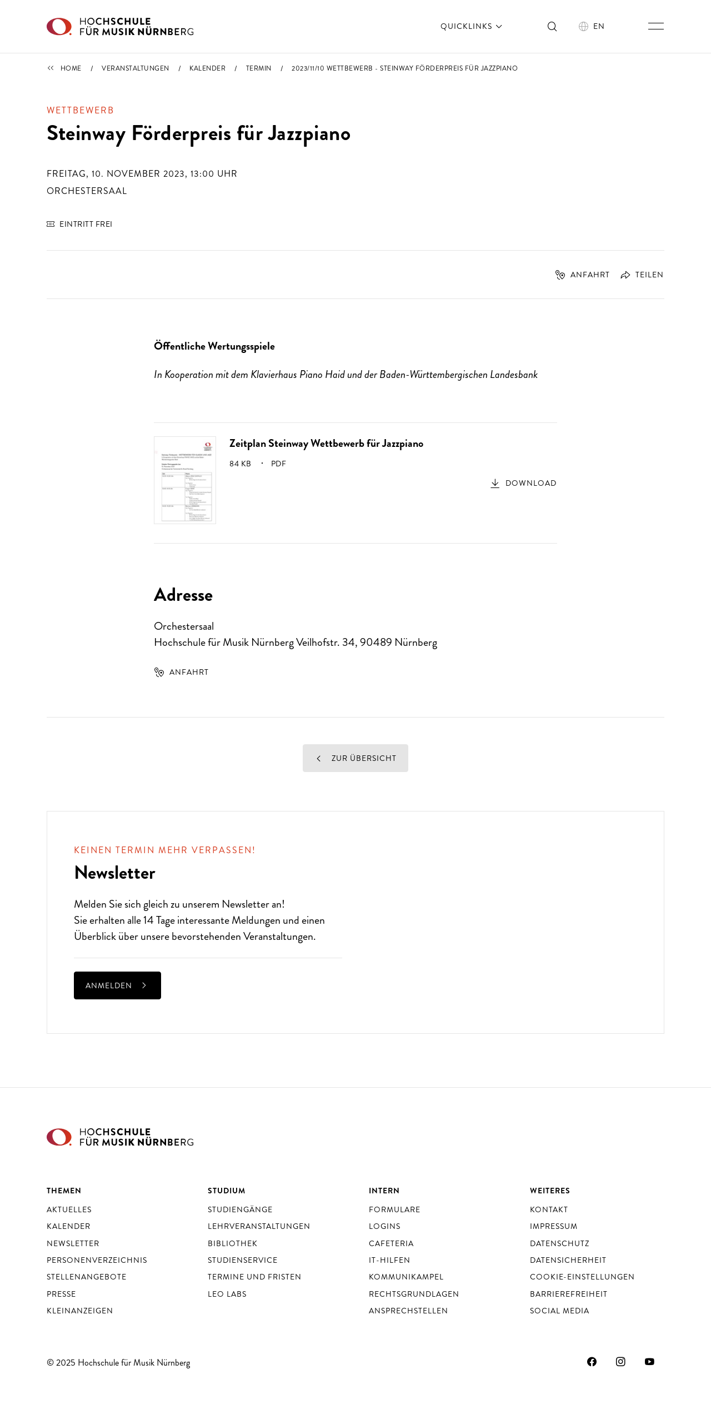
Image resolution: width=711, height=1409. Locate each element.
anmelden (117, 985)
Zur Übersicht (355, 758)
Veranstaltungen (135, 68)
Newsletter (245, 904)
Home (71, 68)
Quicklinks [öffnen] (472, 26)
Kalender (207, 68)
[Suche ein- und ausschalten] (552, 26)
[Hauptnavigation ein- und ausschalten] (656, 26)
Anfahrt (582, 274)
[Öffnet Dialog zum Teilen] (637, 274)
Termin (259, 68)
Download (531, 483)
